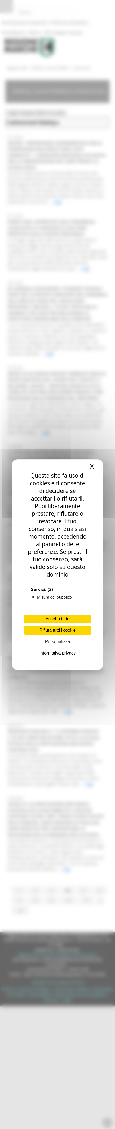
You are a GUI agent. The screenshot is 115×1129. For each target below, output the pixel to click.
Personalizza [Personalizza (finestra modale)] (57, 641)
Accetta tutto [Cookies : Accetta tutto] (57, 619)
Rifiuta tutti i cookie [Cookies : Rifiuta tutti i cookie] (57, 630)
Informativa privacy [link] (57, 653)
